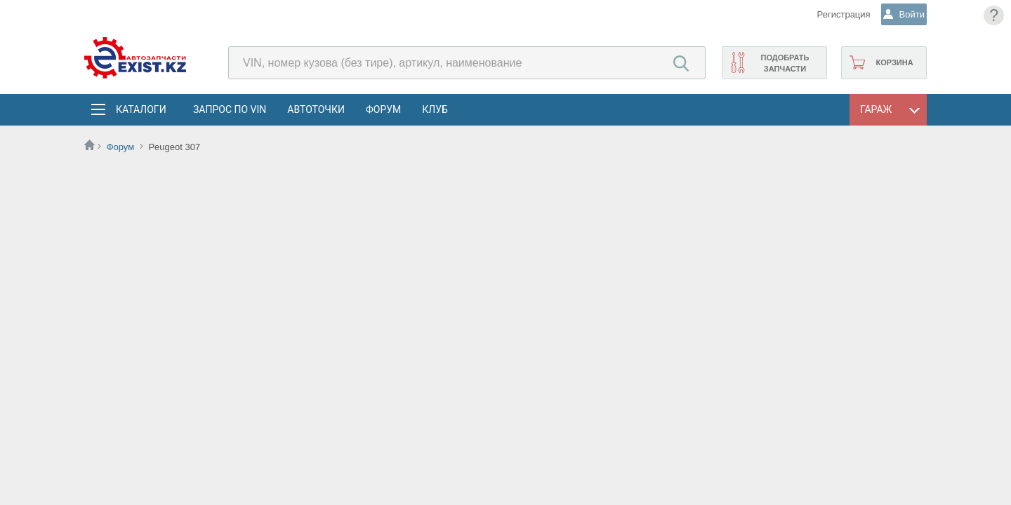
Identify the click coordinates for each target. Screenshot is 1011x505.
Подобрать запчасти (784, 63)
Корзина (894, 62)
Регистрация (831, 14)
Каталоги (140, 109)
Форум (383, 109)
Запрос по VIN (229, 109)
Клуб (435, 109)
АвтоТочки (316, 109)
